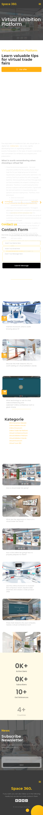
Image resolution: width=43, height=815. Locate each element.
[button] (40, 4)
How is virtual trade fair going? (17, 649)
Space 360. (9, 4)
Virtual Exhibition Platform (21, 22)
